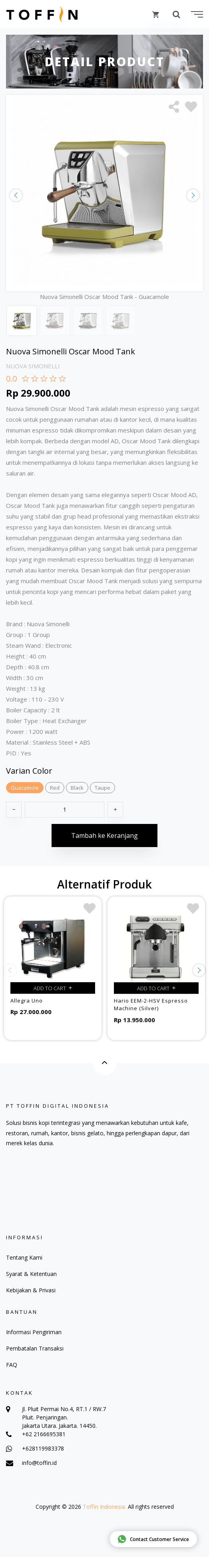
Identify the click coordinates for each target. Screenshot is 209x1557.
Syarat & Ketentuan (31, 1274)
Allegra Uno (26, 1005)
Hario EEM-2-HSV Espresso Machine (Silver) (151, 1012)
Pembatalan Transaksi (35, 1348)
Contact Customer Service (153, 1539)
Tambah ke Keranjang (104, 840)
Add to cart (53, 993)
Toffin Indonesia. (104, 1506)
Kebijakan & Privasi (31, 1290)
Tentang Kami (24, 1257)
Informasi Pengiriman (34, 1332)
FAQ (11, 1364)
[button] (193, 195)
